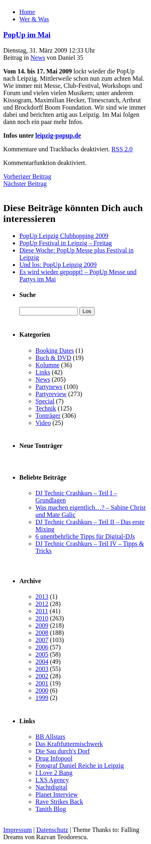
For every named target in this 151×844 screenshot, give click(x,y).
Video (43, 422)
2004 (41, 661)
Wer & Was (34, 19)
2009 (41, 625)
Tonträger (47, 415)
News (38, 57)
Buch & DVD (53, 357)
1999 (41, 697)
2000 (41, 690)
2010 (41, 618)
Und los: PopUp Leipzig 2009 (58, 264)
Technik (45, 408)
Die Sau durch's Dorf (62, 751)
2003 (41, 668)
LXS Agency (52, 780)
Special (44, 401)
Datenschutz (52, 829)
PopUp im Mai (26, 35)
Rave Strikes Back (59, 801)
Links (42, 372)
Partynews (48, 386)
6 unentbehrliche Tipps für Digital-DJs (85, 536)
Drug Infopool (53, 758)
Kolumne (47, 365)
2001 (41, 683)
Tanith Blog (50, 808)
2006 (41, 647)
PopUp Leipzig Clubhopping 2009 (63, 235)
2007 (41, 640)
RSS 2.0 (122, 149)
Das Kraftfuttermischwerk (69, 743)
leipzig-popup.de (58, 135)
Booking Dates (54, 350)
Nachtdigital (51, 787)
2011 (41, 611)
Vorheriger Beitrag (27, 176)
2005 (41, 654)
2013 (41, 596)
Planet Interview (56, 794)
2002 (41, 676)
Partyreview (50, 393)
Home (27, 11)
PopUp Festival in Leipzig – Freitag (65, 243)
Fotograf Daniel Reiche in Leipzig (79, 765)
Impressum (17, 829)
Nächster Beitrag (25, 183)
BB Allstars (50, 736)
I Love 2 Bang (53, 772)
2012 (41, 603)
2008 (41, 632)
